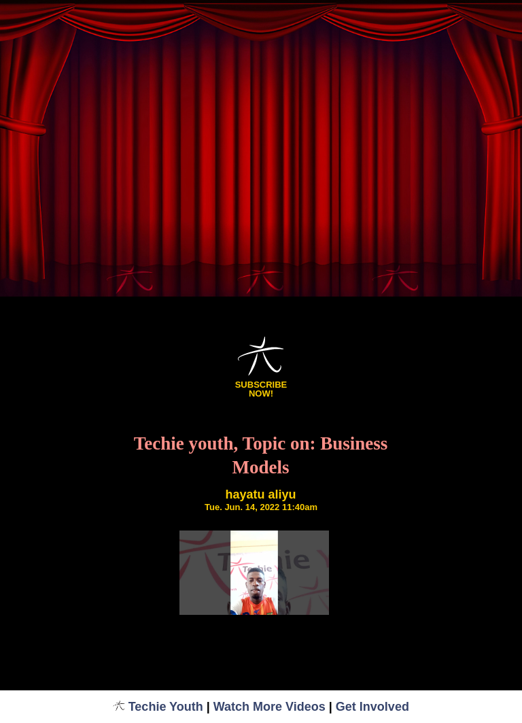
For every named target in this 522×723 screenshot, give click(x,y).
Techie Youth (158, 706)
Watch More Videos (269, 706)
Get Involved (372, 706)
